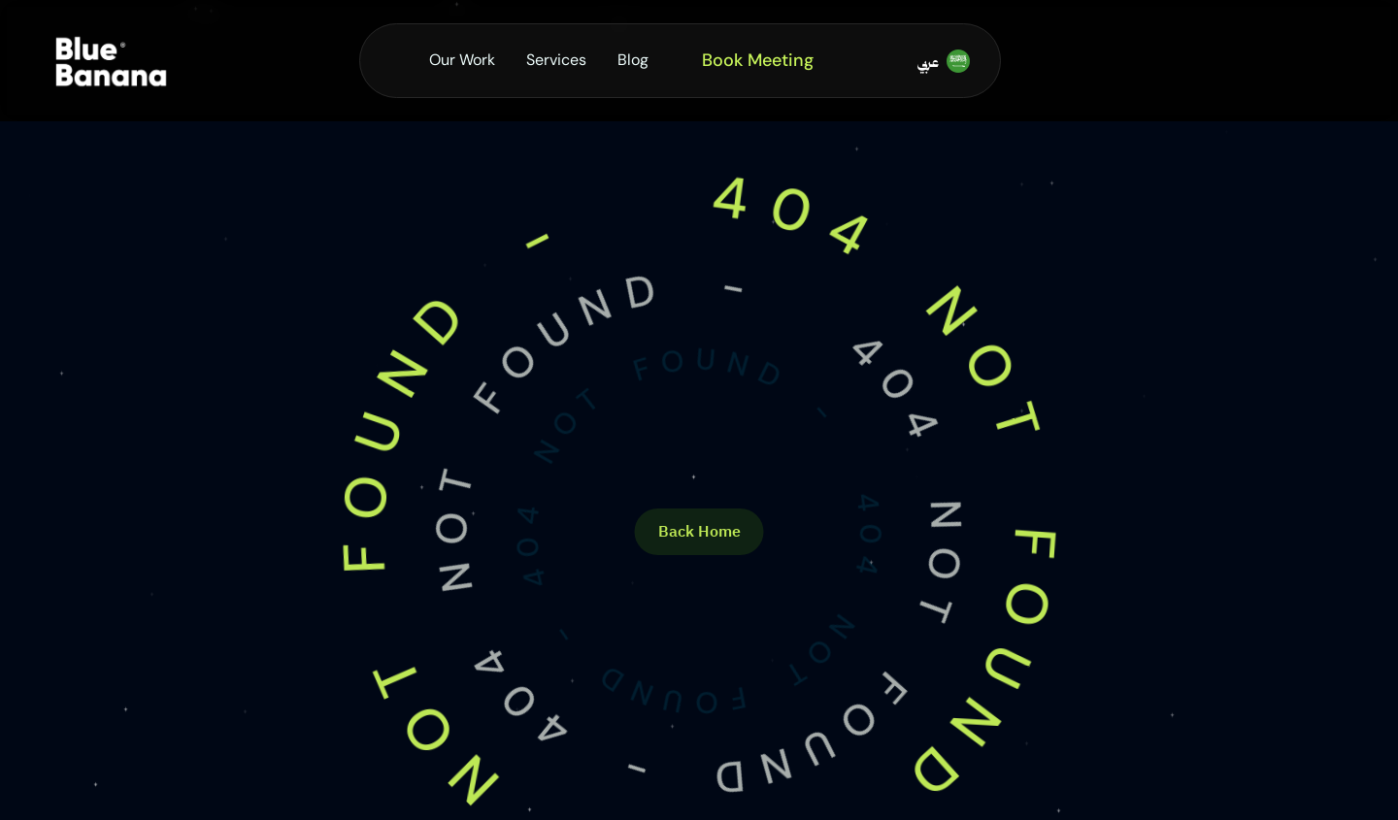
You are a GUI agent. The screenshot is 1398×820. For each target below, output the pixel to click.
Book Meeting (758, 60)
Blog (633, 59)
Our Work (462, 59)
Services (556, 59)
